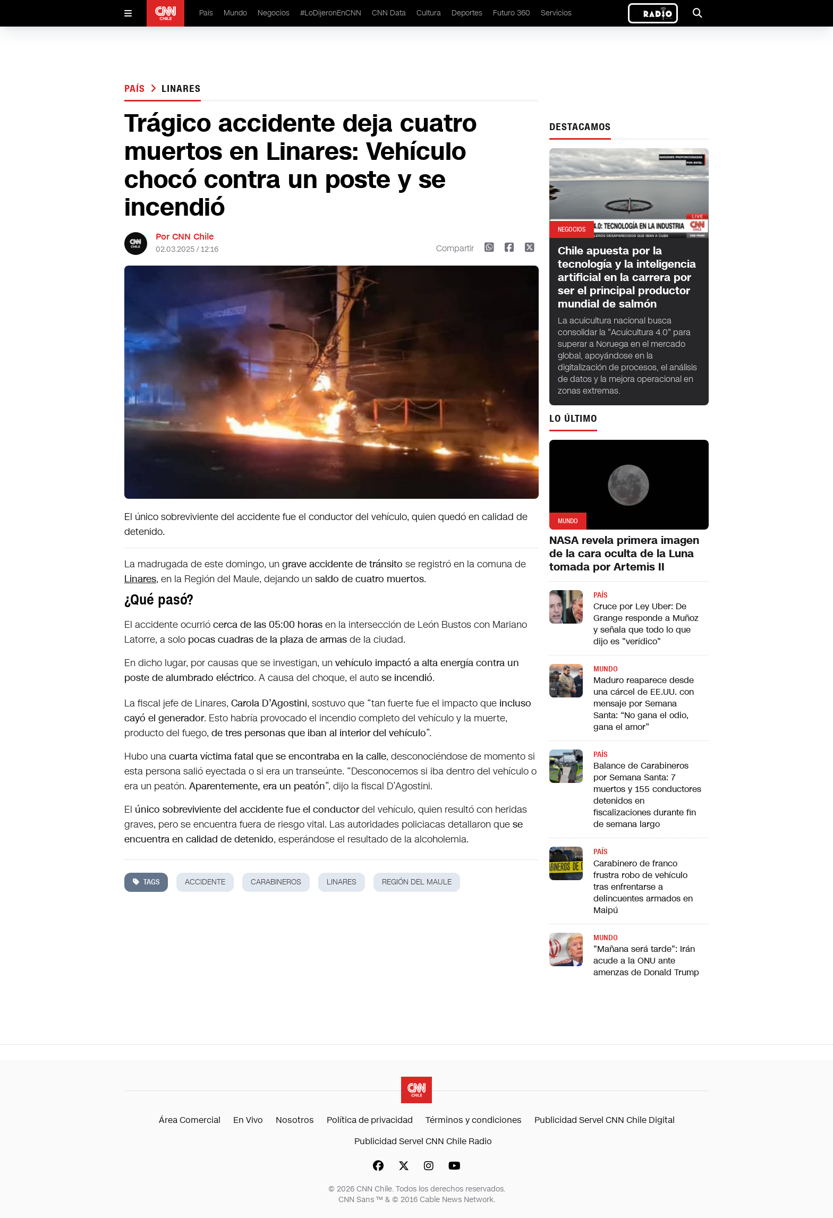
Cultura (428, 13)
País (206, 13)
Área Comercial (189, 1120)
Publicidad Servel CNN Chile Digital (604, 1120)
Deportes (467, 13)
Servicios (556, 13)
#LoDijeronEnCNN (330, 13)
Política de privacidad (370, 1120)
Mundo (235, 13)
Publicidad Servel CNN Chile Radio (423, 1141)
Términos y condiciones (474, 1120)
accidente (205, 882)
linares (181, 89)
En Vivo (248, 1120)
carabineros (276, 882)
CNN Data (389, 13)
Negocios (274, 13)
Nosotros (295, 1120)
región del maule (417, 882)
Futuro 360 (511, 13)
